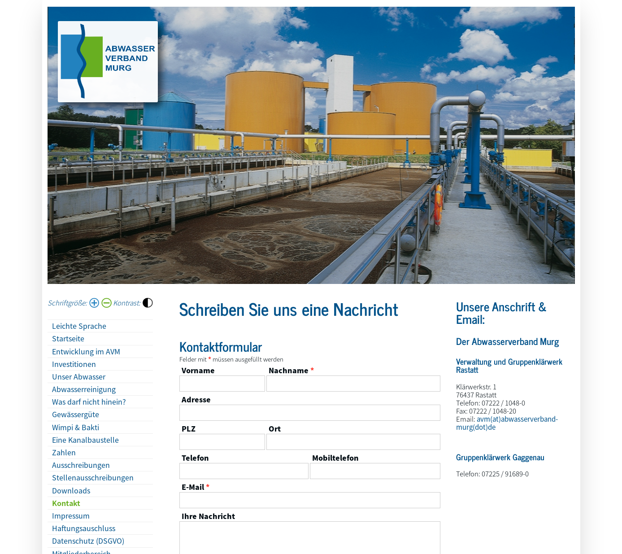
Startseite (68, 338)
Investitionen (74, 363)
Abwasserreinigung (84, 389)
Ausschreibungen (81, 464)
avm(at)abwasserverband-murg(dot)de (507, 423)
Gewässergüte (75, 414)
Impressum (71, 515)
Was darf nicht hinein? (89, 401)
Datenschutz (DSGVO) (88, 540)
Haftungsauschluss (83, 528)
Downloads (71, 490)
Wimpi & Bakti (75, 427)
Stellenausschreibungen (93, 477)
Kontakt (66, 502)
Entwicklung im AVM (86, 351)
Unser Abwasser (78, 376)
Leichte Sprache (79, 325)
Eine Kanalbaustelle (85, 439)
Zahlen (64, 452)
